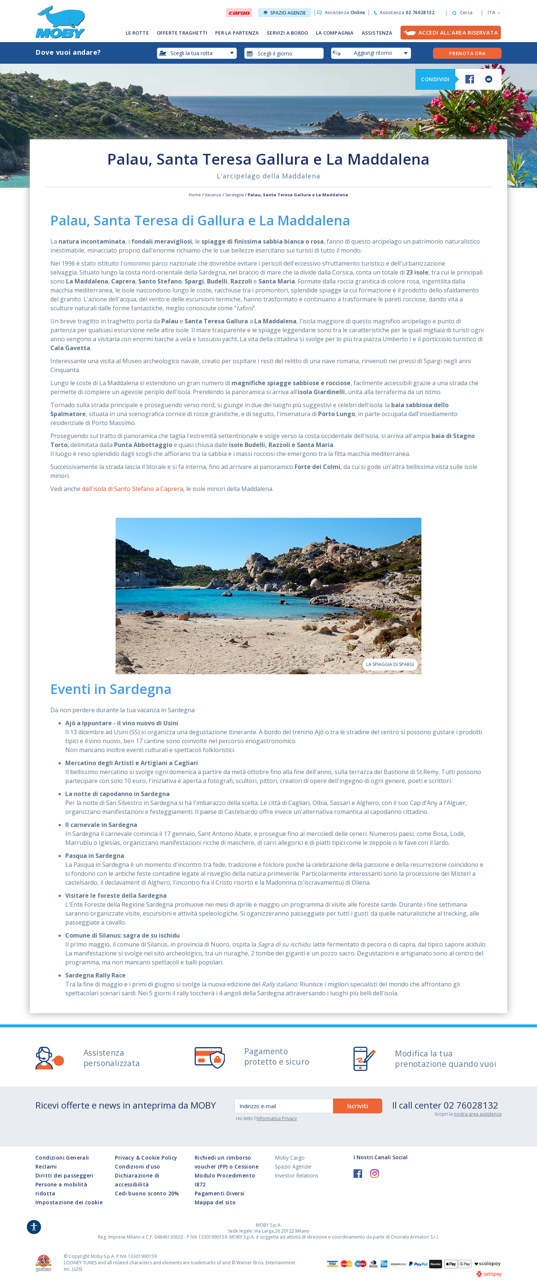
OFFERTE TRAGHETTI (182, 32)
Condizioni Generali (62, 1157)
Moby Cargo (290, 1157)
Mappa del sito (215, 1202)
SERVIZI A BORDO (287, 32)
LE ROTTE (137, 32)
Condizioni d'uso (137, 1166)
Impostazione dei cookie (69, 1202)
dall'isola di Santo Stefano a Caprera (132, 489)
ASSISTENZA (377, 32)
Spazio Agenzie (285, 13)
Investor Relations (296, 1175)
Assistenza (345, 12)
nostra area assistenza (478, 1114)
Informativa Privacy (277, 1118)
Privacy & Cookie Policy (146, 1157)
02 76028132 (471, 1105)
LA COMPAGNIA (335, 32)
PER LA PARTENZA (237, 32)
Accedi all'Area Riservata (458, 32)
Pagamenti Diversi (220, 1193)
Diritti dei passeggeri (64, 1175)
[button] (492, 13)
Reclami (46, 1166)
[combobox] (284, 53)
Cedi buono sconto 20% (147, 1193)
